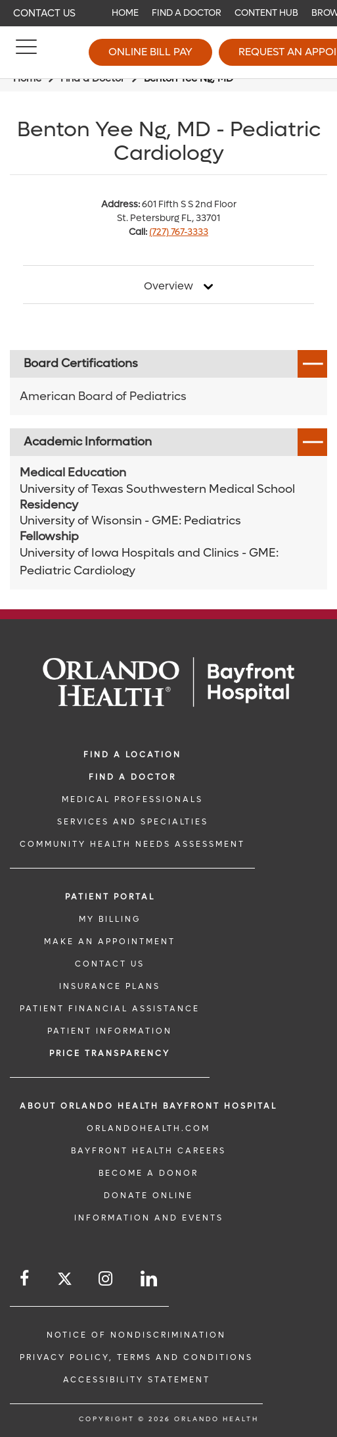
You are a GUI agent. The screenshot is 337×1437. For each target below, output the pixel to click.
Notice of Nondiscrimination (136, 1335)
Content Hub (266, 13)
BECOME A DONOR (148, 1173)
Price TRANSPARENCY (109, 1053)
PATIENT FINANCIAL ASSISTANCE (110, 1008)
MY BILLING (110, 919)
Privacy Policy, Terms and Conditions (136, 1357)
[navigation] (168, 13)
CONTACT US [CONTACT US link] (110, 964)
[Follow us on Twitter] (64, 1280)
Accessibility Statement (136, 1379)
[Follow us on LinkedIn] (150, 1279)
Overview (168, 286)
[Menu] (26, 52)
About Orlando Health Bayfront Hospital (148, 1106)
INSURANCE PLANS (109, 986)
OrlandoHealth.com (148, 1128)
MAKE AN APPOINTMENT (109, 941)
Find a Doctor (186, 13)
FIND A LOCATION (132, 754)
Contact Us (44, 13)
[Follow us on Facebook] (25, 1279)
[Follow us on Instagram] (106, 1279)
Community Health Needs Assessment (132, 844)
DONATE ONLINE (148, 1195)
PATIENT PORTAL (110, 897)
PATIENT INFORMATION (109, 1031)
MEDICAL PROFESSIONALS (132, 799)
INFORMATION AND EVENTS (148, 1218)
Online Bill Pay (150, 52)
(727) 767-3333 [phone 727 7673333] (178, 232)
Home (125, 13)
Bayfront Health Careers (148, 1151)
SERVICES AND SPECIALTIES (132, 822)
